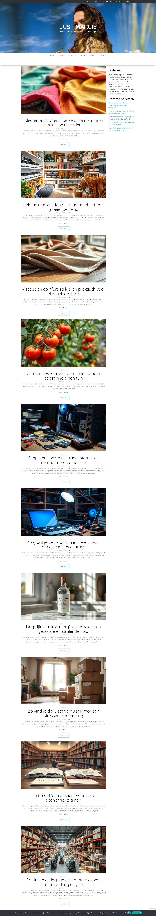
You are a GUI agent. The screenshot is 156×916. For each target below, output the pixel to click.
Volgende (74, 905)
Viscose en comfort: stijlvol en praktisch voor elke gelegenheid (63, 285)
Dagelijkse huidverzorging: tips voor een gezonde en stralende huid (63, 623)
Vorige (51, 905)
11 (67, 905)
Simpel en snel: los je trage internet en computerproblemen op (63, 454)
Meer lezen (63, 138)
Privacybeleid (137, 913)
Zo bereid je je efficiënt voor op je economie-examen (63, 792)
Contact (128, 1)
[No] (154, 913)
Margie (65, 133)
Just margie (78, 26)
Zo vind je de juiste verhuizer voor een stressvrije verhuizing (63, 707)
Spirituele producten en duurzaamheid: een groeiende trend (63, 201)
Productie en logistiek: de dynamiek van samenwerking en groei (63, 876)
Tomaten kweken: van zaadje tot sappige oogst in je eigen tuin (63, 370)
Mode (112, 1)
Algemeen (119, 1)
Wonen (85, 1)
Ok (129, 913)
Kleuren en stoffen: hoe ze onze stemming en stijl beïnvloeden (63, 117)
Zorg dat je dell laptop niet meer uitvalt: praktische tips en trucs (63, 538)
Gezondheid (104, 1)
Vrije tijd (94, 1)
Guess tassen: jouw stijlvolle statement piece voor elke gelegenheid (118, 99)
